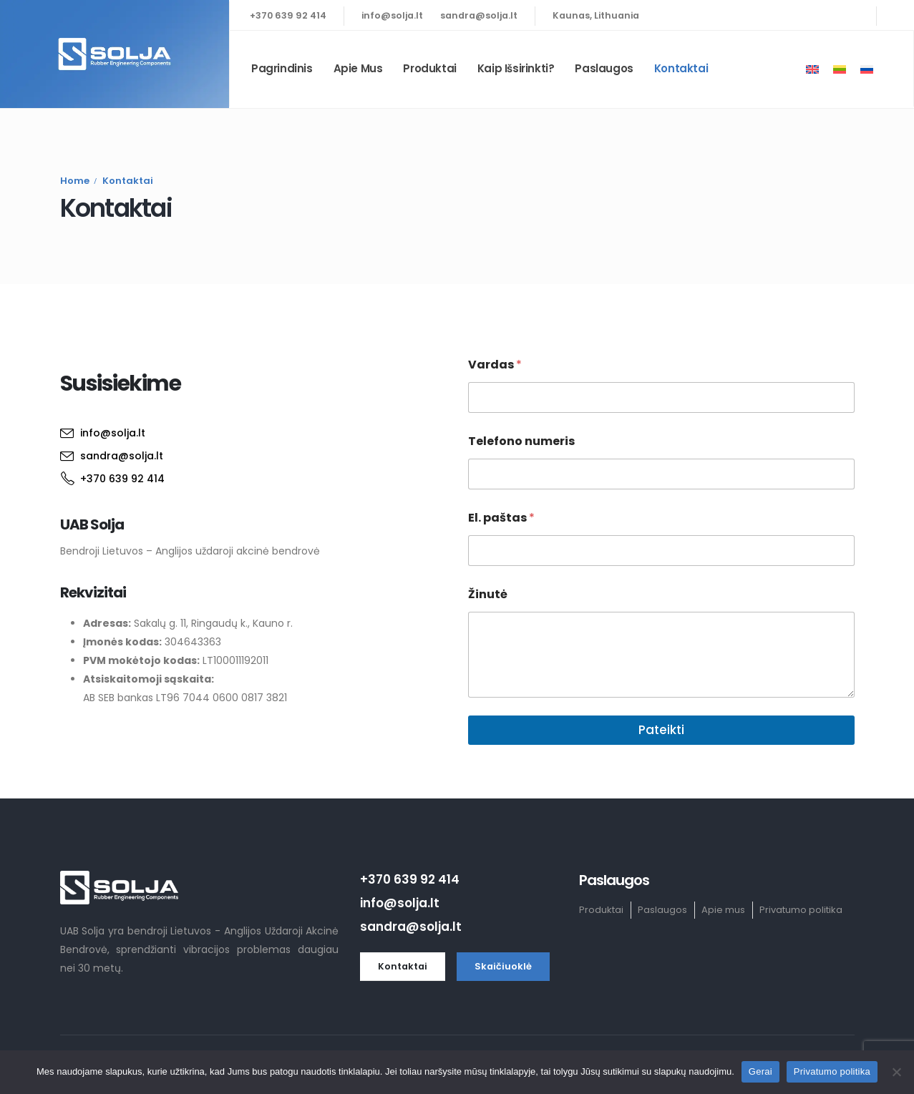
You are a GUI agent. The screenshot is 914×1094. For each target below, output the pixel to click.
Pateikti (661, 729)
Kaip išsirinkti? (516, 68)
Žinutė (487, 594)
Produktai (429, 68)
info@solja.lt (392, 15)
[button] (402, 966)
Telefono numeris (521, 441)
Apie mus (358, 68)
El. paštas (501, 517)
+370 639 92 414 (288, 15)
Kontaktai (681, 68)
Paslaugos (604, 68)
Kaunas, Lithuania (596, 15)
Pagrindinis (282, 68)
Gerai (760, 1071)
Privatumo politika (832, 1071)
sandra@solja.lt (478, 15)
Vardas (495, 364)
